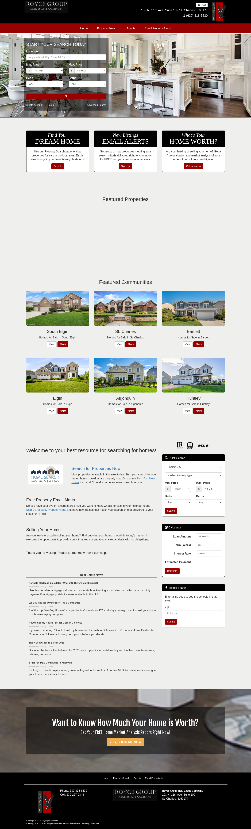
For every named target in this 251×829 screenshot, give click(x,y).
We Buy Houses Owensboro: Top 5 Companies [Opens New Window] (54, 602)
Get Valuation (193, 166)
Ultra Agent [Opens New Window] (94, 823)
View (51, 344)
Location (32, 51)
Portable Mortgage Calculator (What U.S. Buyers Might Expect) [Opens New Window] (63, 583)
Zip (167, 607)
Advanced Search (96, 105)
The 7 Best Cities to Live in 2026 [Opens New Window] (46, 642)
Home (106, 778)
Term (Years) (182, 545)
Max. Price (75, 64)
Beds (29, 77)
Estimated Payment (178, 562)
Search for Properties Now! (96, 468)
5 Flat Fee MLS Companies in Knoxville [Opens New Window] (50, 662)
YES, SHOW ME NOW (125, 742)
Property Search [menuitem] (107, 28)
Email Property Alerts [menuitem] (158, 28)
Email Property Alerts (155, 778)
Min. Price (33, 64)
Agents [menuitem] (131, 28)
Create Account (34, 105)
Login (51, 105)
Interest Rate (182, 553)
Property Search (121, 778)
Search (57, 166)
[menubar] (125, 28)
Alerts (63, 344)
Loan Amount (182, 536)
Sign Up (125, 166)
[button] (66, 96)
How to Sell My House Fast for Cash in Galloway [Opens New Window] (55, 622)
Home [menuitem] (84, 28)
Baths (72, 77)
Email (202, 5)
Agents (137, 778)
